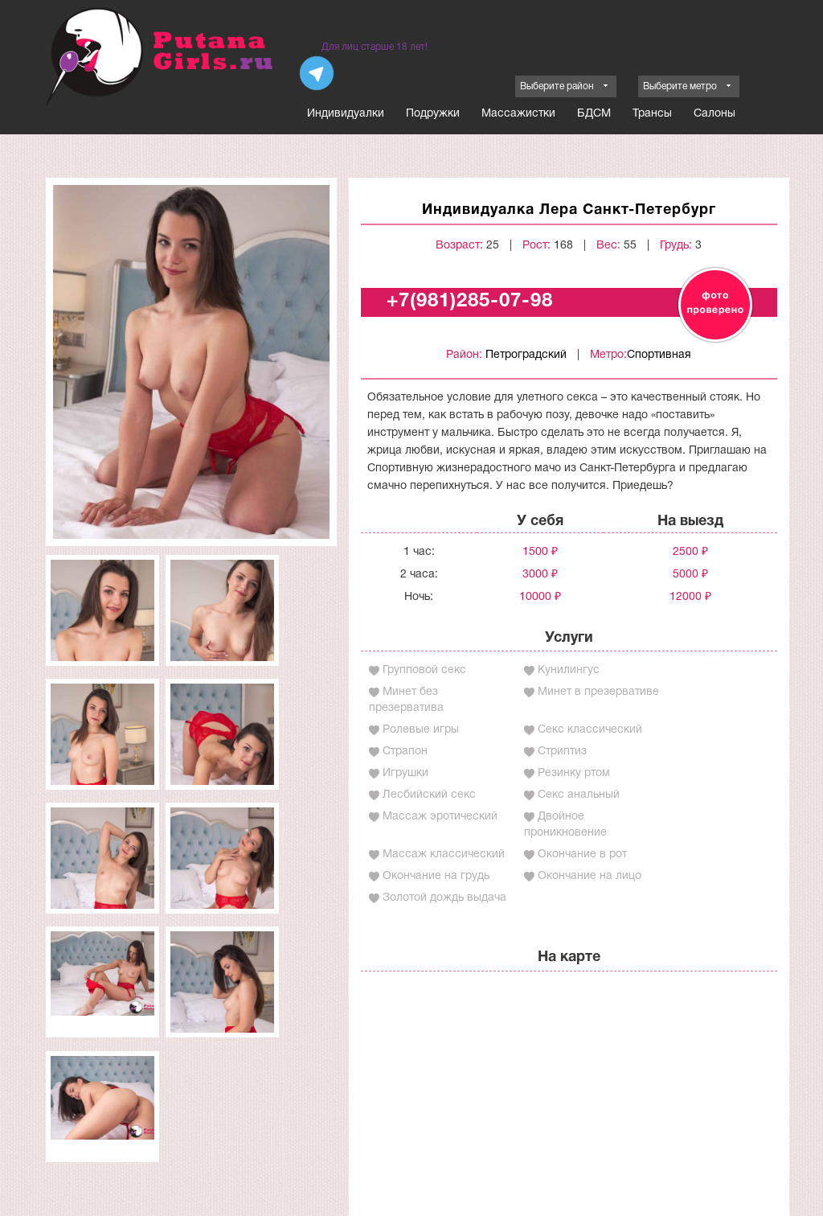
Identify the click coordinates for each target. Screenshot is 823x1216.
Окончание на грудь (436, 876)
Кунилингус (569, 670)
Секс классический (590, 730)
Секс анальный (579, 795)
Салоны (714, 114)
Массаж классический (444, 854)
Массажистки (518, 114)
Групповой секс (424, 670)
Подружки (433, 114)
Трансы (652, 114)
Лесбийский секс (429, 795)
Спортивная (659, 355)
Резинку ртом (574, 773)
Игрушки (405, 773)
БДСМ (594, 114)
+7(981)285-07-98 (470, 301)
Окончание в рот (582, 854)
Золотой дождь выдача (444, 898)
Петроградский (526, 355)
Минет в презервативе (598, 692)
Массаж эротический (440, 816)
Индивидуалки (345, 114)
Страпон (405, 751)
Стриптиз (562, 751)
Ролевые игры (421, 730)
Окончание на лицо (589, 876)
